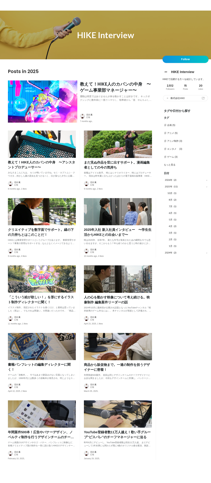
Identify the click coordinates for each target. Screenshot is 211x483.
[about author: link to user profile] (118, 120)
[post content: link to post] (116, 94)
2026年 (168, 179)
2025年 (168, 186)
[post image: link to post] (42, 103)
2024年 (168, 252)
